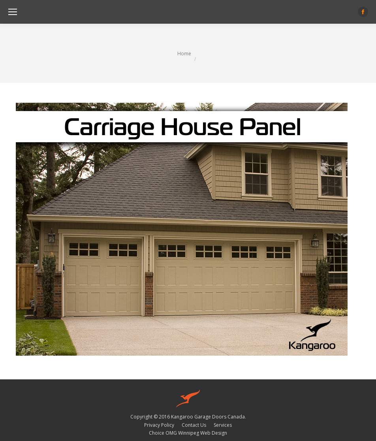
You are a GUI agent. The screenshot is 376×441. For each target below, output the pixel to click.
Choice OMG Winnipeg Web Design (188, 433)
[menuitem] (159, 425)
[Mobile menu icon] (12, 12)
